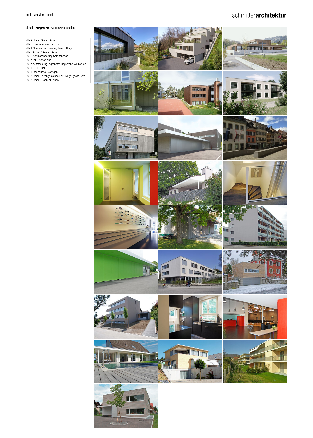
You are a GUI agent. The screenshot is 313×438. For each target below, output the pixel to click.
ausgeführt (42, 28)
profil (28, 14)
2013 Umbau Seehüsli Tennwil (43, 80)
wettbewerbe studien (63, 27)
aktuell (29, 27)
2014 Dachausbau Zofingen (42, 72)
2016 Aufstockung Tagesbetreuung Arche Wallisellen (56, 64)
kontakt (50, 14)
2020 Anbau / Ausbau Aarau (42, 52)
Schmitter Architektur (259, 15)
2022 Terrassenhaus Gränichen (43, 44)
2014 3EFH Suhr (35, 68)
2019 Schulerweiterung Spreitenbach (47, 56)
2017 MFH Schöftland (38, 60)
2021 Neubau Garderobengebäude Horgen (50, 48)
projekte (39, 15)
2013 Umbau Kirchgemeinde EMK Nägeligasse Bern (55, 76)
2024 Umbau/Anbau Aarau (41, 40)
